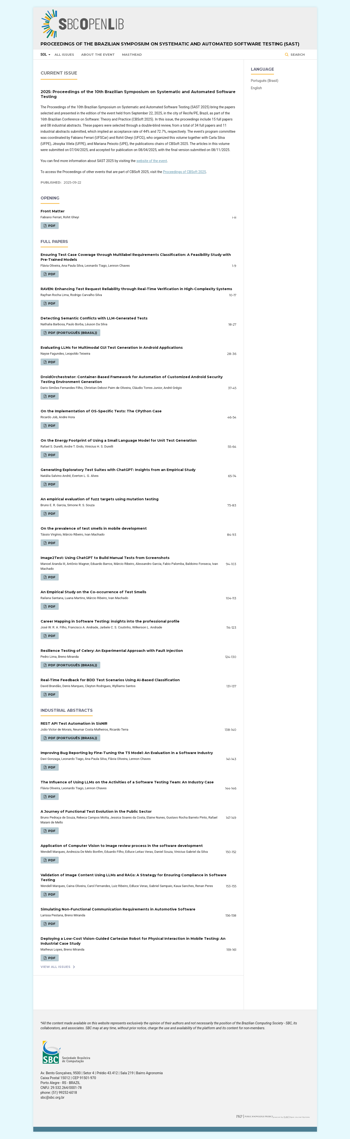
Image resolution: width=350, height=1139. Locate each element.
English (256, 88)
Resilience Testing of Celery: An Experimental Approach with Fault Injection (112, 650)
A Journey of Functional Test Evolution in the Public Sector (96, 811)
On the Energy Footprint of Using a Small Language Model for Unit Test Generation (119, 440)
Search (297, 54)
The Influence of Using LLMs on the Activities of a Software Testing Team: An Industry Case (127, 782)
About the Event (98, 54)
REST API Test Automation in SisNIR (74, 723)
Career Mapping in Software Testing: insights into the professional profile (110, 621)
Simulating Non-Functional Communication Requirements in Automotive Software (118, 909)
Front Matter (53, 211)
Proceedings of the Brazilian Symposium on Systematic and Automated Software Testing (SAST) (170, 44)
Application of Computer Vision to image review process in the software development (122, 845)
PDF (51, 226)
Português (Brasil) (264, 81)
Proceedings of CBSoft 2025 (184, 172)
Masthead (132, 54)
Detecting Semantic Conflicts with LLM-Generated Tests (94, 318)
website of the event (151, 161)
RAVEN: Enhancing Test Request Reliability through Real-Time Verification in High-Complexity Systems (136, 289)
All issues (64, 54)
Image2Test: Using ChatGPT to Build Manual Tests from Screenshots (105, 558)
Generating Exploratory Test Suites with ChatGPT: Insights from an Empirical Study (118, 470)
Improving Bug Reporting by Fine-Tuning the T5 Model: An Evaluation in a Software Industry (127, 753)
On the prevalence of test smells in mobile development (94, 528)
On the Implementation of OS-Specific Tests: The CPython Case (101, 411)
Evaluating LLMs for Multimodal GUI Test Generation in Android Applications (112, 347)
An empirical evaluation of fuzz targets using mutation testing (99, 499)
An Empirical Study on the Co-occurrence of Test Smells (93, 592)
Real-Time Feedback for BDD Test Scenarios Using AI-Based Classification (110, 680)
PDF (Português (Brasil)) (72, 333)
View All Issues (55, 967)
